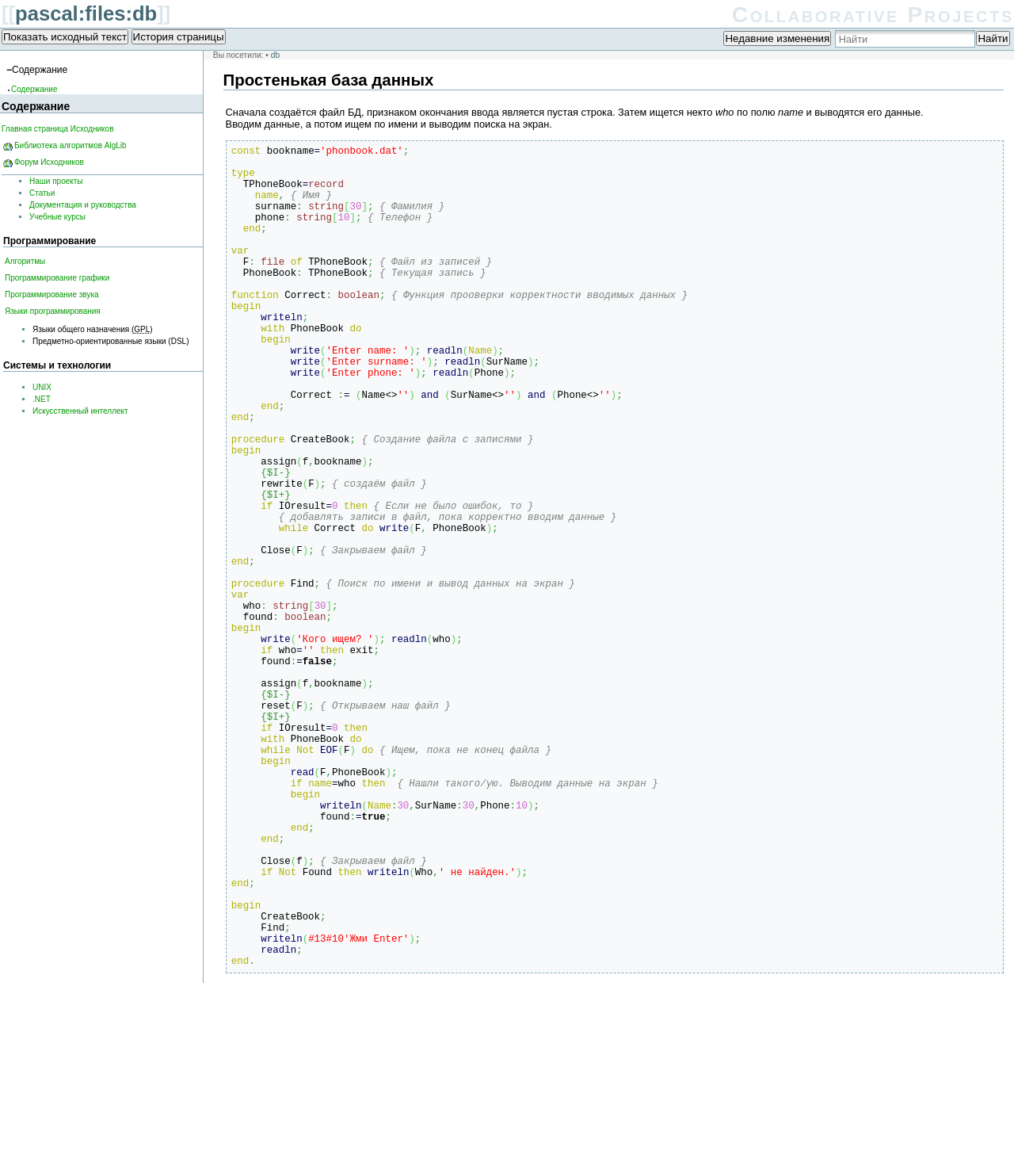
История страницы (178, 37)
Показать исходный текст (65, 37)
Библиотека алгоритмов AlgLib (70, 145)
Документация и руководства (82, 205)
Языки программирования (53, 311)
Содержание (34, 89)
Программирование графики (57, 277)
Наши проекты (56, 181)
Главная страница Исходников (57, 128)
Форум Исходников (49, 162)
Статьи (42, 193)
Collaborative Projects (873, 14)
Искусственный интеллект (80, 411)
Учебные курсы (57, 216)
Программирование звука (52, 294)
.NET (41, 399)
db (275, 55)
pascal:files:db (86, 13)
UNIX (41, 387)
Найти (993, 38)
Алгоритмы (25, 261)
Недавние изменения (777, 38)
